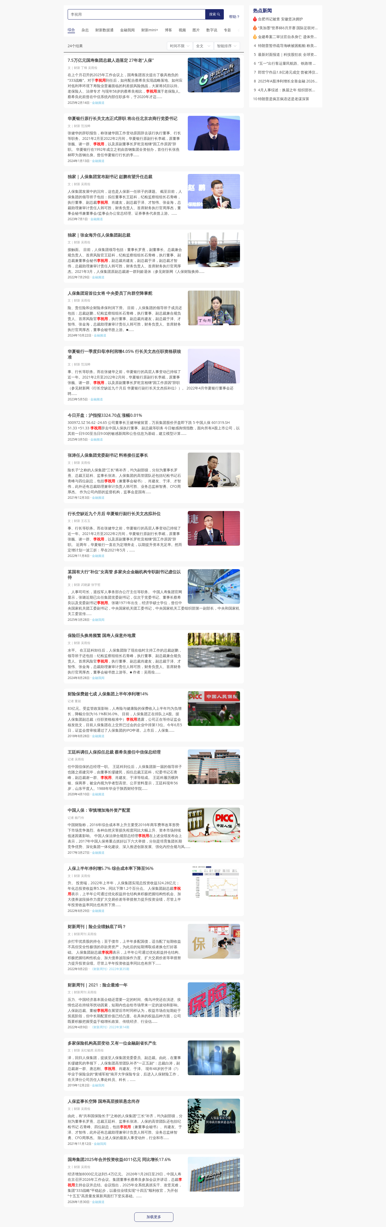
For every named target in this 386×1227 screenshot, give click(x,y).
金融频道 (98, 102)
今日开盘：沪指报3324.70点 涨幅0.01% (105, 415)
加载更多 (154, 1217)
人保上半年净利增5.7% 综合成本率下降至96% (111, 868)
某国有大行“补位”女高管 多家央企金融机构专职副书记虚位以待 (124, 574)
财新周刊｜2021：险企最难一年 (97, 985)
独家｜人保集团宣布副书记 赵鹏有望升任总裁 (110, 176)
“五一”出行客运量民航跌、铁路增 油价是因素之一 (298, 63)
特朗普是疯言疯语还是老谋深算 (283, 98)
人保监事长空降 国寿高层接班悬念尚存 (104, 1101)
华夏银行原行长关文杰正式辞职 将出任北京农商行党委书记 (122, 118)
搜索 (214, 14)
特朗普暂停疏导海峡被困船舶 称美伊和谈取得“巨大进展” (303, 45)
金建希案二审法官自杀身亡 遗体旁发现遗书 (293, 36)
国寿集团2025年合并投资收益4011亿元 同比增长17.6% (119, 1159)
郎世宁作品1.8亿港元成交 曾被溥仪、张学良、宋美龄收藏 (305, 72)
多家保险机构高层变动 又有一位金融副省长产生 (112, 1043)
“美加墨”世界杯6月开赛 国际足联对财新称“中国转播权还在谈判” (309, 27)
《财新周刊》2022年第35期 (109, 969)
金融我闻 (98, 619)
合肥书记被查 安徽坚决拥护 (280, 18)
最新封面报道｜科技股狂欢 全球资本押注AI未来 (296, 54)
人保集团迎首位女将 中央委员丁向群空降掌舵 (110, 293)
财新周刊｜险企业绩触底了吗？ (97, 926)
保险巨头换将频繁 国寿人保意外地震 (102, 635)
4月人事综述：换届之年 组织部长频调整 (290, 89)
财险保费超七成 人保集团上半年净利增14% (108, 694)
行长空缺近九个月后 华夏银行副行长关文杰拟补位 (114, 513)
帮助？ (234, 16)
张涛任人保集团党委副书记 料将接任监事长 (108, 455)
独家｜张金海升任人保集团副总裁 (99, 235)
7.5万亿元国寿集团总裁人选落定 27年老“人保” (111, 60)
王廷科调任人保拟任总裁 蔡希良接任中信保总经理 (114, 752)
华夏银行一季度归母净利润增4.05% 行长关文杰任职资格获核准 (124, 354)
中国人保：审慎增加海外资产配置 (99, 810)
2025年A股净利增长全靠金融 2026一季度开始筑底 (299, 81)
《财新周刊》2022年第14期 (109, 1027)
